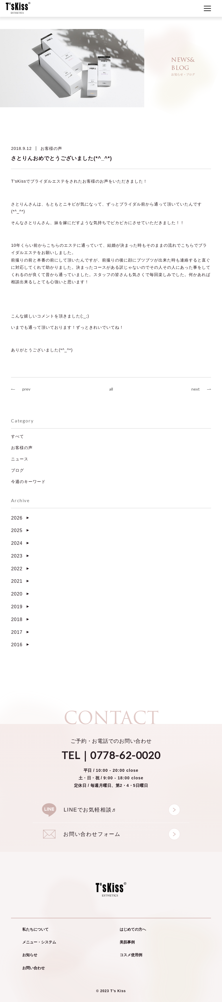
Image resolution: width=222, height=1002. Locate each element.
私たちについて (35, 929)
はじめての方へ (133, 929)
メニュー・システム (39, 942)
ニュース (19, 459)
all (111, 388)
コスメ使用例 (131, 955)
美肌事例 (127, 942)
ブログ (17, 470)
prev (26, 388)
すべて (17, 436)
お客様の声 (51, 148)
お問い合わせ (33, 968)
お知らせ (29, 955)
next (195, 388)
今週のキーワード (28, 481)
